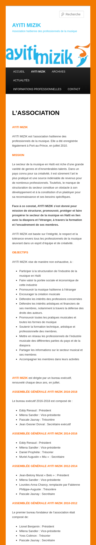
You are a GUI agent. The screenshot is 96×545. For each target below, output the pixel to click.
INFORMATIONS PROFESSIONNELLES (37, 89)
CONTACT (74, 89)
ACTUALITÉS (21, 80)
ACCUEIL (19, 71)
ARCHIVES (58, 71)
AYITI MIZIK (26, 25)
